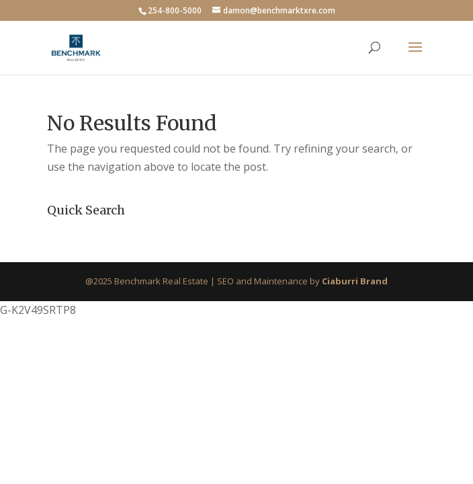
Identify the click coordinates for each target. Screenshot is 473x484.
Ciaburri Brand (355, 281)
